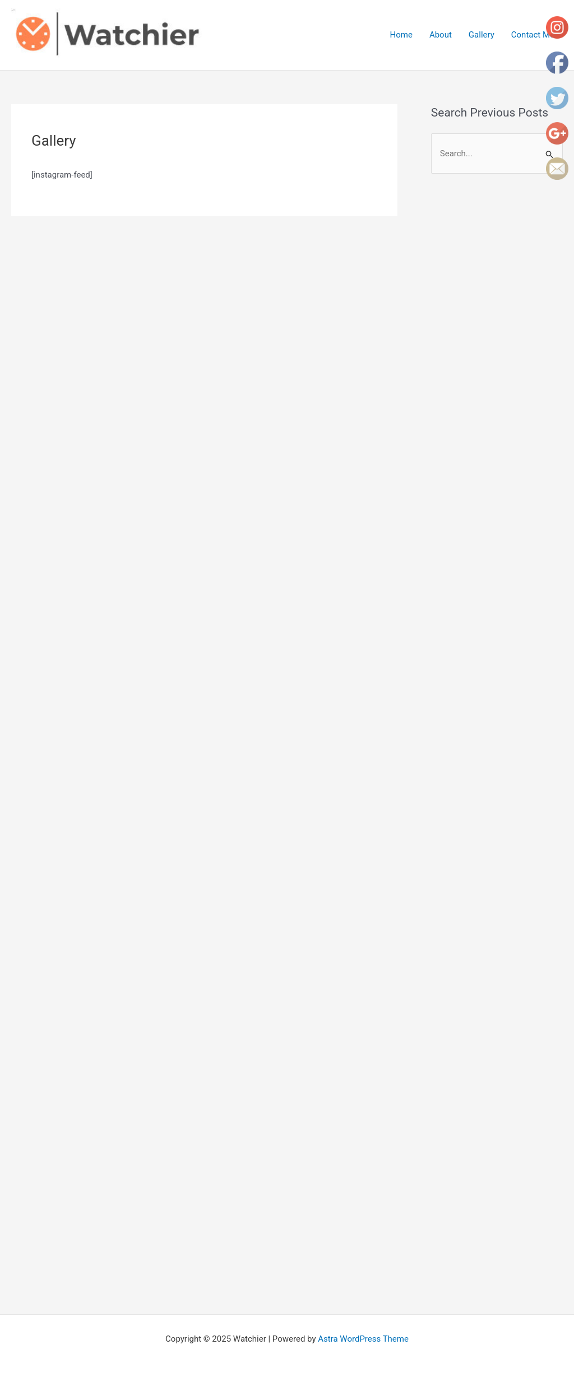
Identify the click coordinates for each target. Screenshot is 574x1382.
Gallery (481, 35)
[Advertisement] (502, 365)
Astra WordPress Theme (363, 1339)
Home (401, 35)
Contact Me (532, 35)
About (440, 35)
